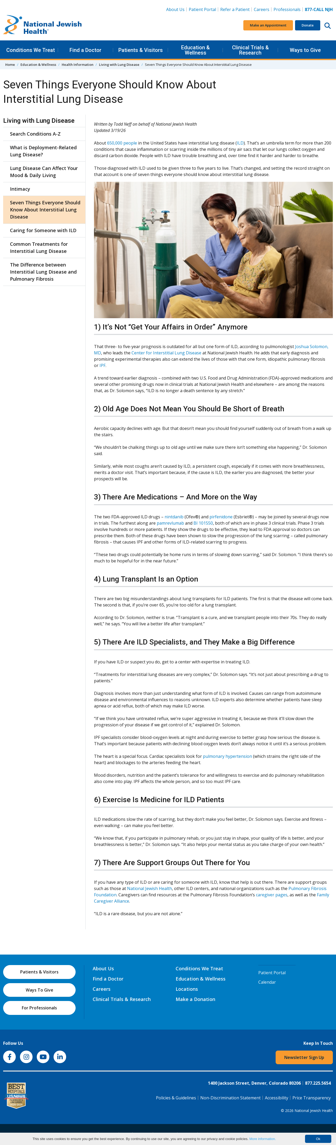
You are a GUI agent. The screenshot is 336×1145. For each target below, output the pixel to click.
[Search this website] (327, 25)
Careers (262, 9)
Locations (187, 989)
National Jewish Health (149, 888)
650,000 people (122, 143)
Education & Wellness (195, 50)
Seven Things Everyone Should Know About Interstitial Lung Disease (45, 209)
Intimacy (20, 189)
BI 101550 (203, 523)
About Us (175, 9)
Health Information (77, 64)
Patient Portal (202, 9)
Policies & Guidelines (176, 1098)
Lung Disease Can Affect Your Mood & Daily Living (44, 171)
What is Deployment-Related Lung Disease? (43, 151)
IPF (102, 365)
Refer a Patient (235, 9)
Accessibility (276, 1098)
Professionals (287, 9)
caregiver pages (271, 895)
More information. (262, 1139)
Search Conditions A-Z (35, 134)
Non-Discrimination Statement (230, 1098)
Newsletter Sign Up (304, 1057)
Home (10, 64)
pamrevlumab (170, 523)
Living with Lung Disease (119, 64)
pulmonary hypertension (227, 756)
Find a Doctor (85, 50)
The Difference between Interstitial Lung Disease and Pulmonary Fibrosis (43, 272)
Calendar (267, 982)
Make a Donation (195, 999)
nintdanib (174, 517)
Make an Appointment (268, 25)
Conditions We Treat (30, 50)
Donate (308, 25)
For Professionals (39, 1008)
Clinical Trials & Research (250, 50)
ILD (240, 143)
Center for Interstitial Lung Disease (166, 353)
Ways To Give (39, 990)
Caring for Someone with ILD (43, 230)
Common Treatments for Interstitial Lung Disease (39, 247)
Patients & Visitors (140, 50)
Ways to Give (305, 50)
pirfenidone (221, 517)
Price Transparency (311, 1098)
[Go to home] (42, 25)
